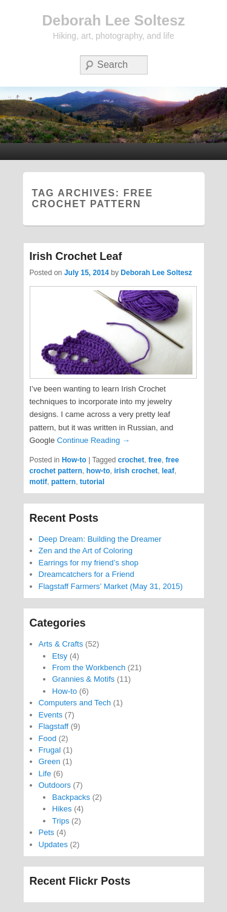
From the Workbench (88, 667)
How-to (74, 460)
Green (50, 761)
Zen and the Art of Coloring (86, 550)
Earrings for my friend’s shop (89, 562)
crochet (131, 460)
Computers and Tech (75, 702)
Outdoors (55, 785)
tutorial (92, 482)
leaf (168, 471)
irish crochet (136, 471)
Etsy (59, 656)
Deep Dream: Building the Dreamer (100, 539)
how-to (98, 471)
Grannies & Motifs (83, 679)
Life (45, 773)
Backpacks (71, 797)
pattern (63, 482)
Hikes (62, 808)
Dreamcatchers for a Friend (86, 574)
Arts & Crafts (61, 643)
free (155, 460)
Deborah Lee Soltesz (113, 20)
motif (38, 482)
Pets (46, 832)
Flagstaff (54, 726)
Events (51, 714)
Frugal (50, 749)
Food (48, 738)
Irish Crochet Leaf (76, 256)
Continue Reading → (93, 440)
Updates (53, 844)
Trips (60, 820)
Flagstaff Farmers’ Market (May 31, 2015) (111, 586)
